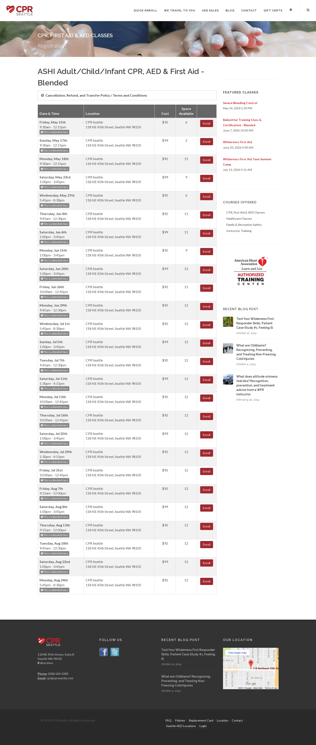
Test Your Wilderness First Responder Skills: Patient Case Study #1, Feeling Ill (255, 323)
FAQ (168, 720)
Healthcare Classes (239, 218)
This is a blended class (54, 132)
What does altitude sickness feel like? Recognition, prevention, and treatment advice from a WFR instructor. (257, 385)
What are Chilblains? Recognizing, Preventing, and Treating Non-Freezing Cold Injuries (186, 681)
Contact (237, 720)
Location (222, 720)
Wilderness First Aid (237, 142)
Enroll (206, 123)
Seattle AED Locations (181, 726)
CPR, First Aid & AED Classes (245, 212)
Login (203, 726)
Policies (180, 720)
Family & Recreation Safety (244, 224)
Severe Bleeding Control (240, 103)
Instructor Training (239, 231)
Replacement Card (201, 720)
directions (45, 663)
